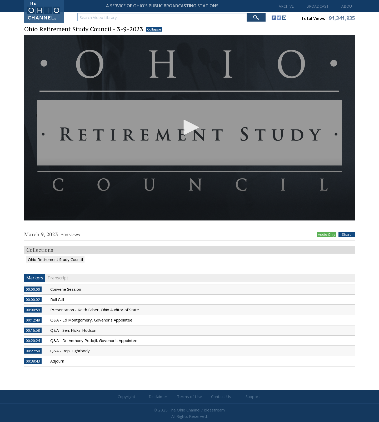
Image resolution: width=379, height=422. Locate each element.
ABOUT (347, 6)
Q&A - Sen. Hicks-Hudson (73, 330)
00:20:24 (33, 340)
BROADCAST (317, 6)
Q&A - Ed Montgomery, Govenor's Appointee (91, 320)
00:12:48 (33, 320)
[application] (189, 128)
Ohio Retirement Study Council (55, 259)
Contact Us (221, 396)
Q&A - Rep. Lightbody (70, 350)
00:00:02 (33, 299)
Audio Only (326, 234)
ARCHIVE (286, 6)
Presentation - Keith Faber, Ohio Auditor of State (94, 309)
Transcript (57, 278)
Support (253, 396)
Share (347, 234)
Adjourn (57, 361)
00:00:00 (33, 289)
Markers (34, 278)
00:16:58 (33, 330)
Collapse (154, 29)
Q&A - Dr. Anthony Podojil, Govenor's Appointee (93, 340)
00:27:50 (33, 350)
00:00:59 (33, 309)
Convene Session (65, 289)
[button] (189, 127)
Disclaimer (158, 396)
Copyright (126, 396)
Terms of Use (189, 396)
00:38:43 (33, 361)
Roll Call (57, 299)
